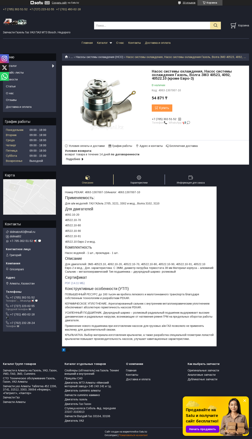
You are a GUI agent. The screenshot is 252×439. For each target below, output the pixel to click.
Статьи (11, 86)
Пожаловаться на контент (133, 435)
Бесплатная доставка (184, 145)
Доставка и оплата (157, 42)
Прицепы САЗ (73, 378)
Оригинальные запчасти (203, 370)
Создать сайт (59, 2)
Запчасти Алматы (14, 402)
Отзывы (11, 100)
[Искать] (215, 25)
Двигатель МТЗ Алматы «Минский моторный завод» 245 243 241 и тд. (88, 384)
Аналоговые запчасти (202, 374)
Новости (12, 79)
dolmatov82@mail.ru (22, 231)
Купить (164, 108)
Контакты (134, 42)
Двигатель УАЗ (74, 420)
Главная (87, 42)
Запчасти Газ (11, 397)
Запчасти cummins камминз (82, 395)
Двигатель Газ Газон (78, 403)
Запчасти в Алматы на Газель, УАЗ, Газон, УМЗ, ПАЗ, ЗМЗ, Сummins (30, 372)
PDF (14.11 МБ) (75, 283)
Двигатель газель (76, 399)
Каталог (102, 42)
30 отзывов (189, 2)
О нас (120, 42)
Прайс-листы (15, 72)
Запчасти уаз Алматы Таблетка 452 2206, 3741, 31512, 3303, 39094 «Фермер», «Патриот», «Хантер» (30, 390)
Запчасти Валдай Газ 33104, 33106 (87, 416)
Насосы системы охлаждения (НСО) (99, 57)
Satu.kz (143, 431)
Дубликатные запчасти (202, 379)
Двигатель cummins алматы (83, 390)
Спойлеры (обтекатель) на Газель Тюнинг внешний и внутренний (92, 372)
